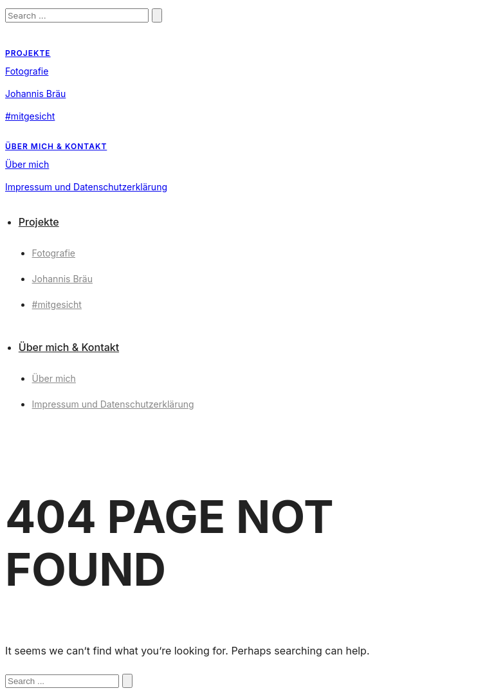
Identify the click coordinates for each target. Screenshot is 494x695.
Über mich (27, 164)
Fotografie (26, 71)
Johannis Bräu (35, 93)
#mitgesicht (30, 116)
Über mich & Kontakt (56, 146)
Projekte (28, 53)
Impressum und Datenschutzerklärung (86, 186)
